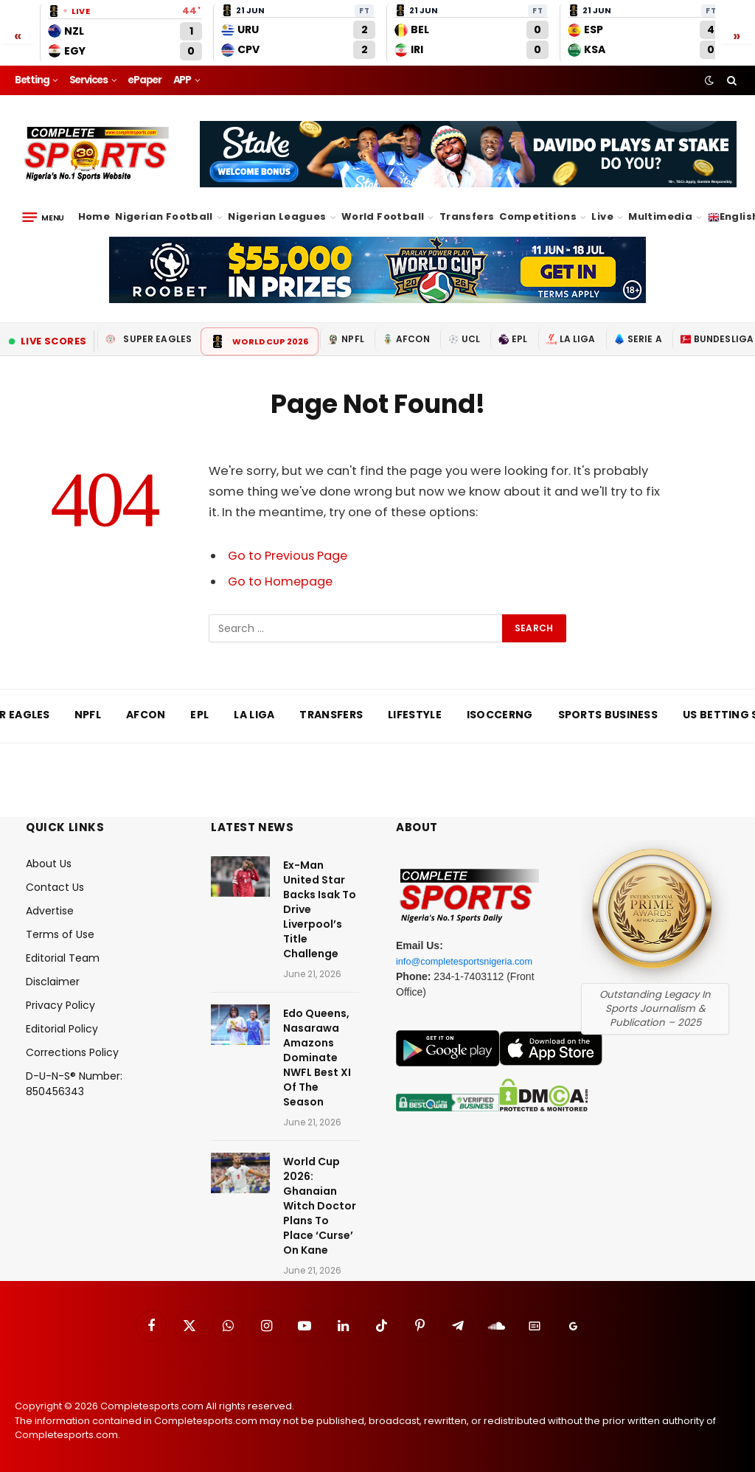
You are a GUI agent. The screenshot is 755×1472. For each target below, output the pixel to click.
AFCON (406, 339)
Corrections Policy (72, 1052)
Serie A (638, 339)
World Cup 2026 (259, 341)
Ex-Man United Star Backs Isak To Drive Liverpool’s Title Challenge (319, 909)
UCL (464, 339)
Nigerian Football (164, 216)
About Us (49, 863)
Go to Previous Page (288, 555)
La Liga (571, 339)
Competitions (538, 216)
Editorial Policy (62, 1028)
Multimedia (660, 216)
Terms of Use (60, 934)
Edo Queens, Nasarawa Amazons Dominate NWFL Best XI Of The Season (317, 1057)
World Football (382, 216)
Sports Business (608, 714)
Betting (32, 80)
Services (88, 80)
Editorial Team (63, 958)
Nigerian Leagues (277, 216)
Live (602, 216)
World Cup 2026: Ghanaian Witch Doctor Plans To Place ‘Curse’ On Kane (319, 1205)
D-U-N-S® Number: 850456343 (74, 1084)
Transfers (467, 216)
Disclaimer (53, 981)
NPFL (346, 339)
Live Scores (47, 341)
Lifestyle (415, 714)
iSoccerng (500, 714)
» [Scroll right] (737, 34)
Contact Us (55, 887)
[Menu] (43, 217)
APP (182, 80)
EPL (512, 339)
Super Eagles (148, 339)
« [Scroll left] (18, 34)
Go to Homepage (281, 581)
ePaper (144, 80)
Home (94, 216)
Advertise (50, 910)
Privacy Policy (60, 1005)
